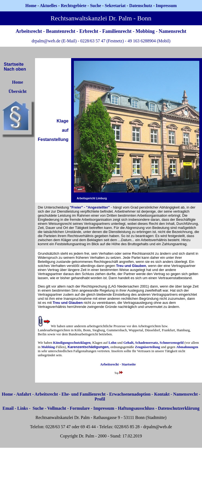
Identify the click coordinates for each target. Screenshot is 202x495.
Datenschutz (140, 5)
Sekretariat (116, 5)
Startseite (14, 64)
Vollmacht (56, 408)
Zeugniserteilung (147, 347)
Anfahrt (23, 394)
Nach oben (15, 69)
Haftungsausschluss (136, 408)
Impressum (103, 408)
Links (22, 408)
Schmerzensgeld (172, 343)
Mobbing (48, 347)
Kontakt (162, 394)
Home (30, 5)
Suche (95, 5)
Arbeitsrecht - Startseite (118, 364)
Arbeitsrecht (46, 394)
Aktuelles (48, 5)
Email (8, 408)
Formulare (80, 408)
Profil (99, 399)
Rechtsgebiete (73, 5)
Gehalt (128, 343)
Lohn (112, 343)
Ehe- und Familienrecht (84, 394)
